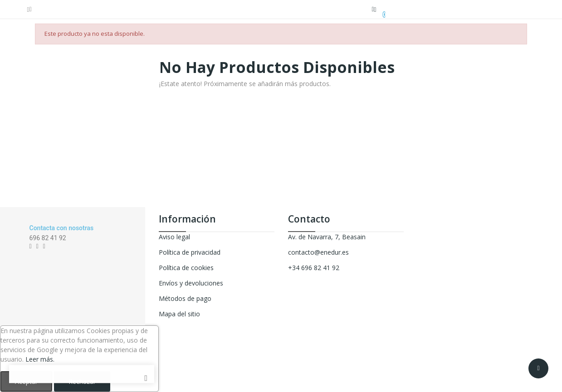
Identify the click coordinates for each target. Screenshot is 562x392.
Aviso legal (174, 236)
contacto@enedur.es (318, 252)
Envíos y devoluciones (191, 283)
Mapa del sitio (179, 314)
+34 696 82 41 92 (313, 267)
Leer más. (39, 359)
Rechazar (82, 381)
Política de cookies (186, 267)
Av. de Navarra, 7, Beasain (327, 236)
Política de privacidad (189, 252)
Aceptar (26, 381)
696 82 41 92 (47, 238)
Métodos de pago (185, 298)
